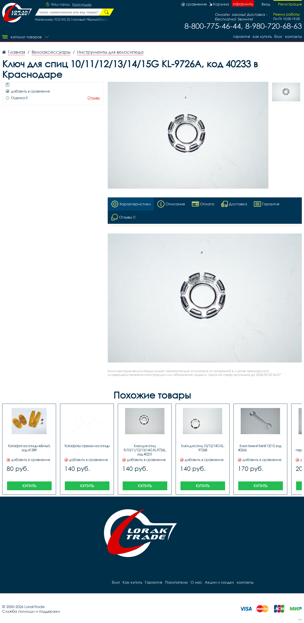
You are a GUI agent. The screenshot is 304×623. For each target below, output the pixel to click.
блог (278, 36)
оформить (243, 4)
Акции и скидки (219, 582)
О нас (196, 582)
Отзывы (93, 98)
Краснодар (81, 4)
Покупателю (176, 582)
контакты (293, 36)
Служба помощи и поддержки (31, 611)
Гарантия (241, 36)
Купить (29, 486)
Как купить (262, 36)
